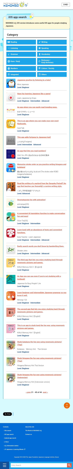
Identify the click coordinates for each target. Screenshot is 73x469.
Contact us (28, 434)
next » (45, 392)
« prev (28, 392)
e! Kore (6, 442)
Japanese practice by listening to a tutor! (34, 80)
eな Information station (11, 446)
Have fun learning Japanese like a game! (34, 94)
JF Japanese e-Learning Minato (13, 449)
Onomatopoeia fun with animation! (31, 200)
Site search (7, 430)
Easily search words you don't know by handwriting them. (40, 246)
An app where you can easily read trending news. (37, 107)
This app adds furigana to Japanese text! (34, 137)
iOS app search (8, 434)
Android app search (10, 438)
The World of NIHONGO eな (33, 430)
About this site (29, 427)
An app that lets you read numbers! (31, 151)
